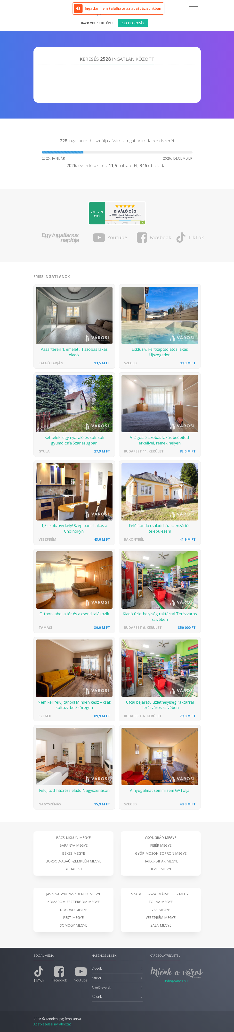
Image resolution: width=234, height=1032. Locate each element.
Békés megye (73, 853)
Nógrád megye (73, 909)
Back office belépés (97, 23)
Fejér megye (160, 845)
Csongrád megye (160, 837)
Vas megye (161, 909)
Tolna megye (161, 901)
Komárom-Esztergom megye (73, 901)
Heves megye (160, 869)
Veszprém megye (161, 917)
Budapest (73, 869)
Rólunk (97, 997)
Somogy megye (73, 925)
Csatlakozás (132, 23)
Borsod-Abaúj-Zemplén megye (73, 861)
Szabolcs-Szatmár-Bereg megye (160, 894)
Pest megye (73, 917)
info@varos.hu (176, 981)
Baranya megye (73, 845)
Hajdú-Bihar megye (161, 861)
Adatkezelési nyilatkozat (52, 1024)
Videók (97, 968)
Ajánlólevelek (101, 987)
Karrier (96, 978)
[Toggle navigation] (194, 6)
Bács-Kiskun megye (73, 837)
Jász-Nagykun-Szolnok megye (73, 894)
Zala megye (160, 925)
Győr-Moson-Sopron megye (160, 853)
